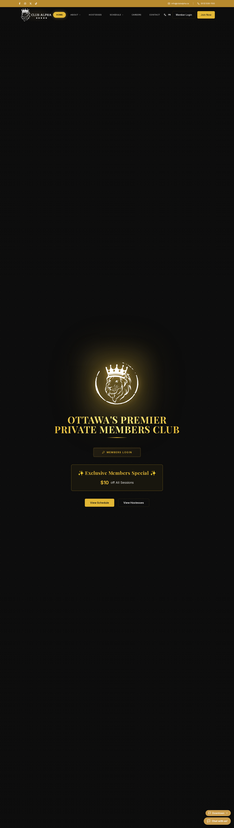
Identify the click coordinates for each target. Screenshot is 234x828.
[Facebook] (19, 3)
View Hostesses (133, 502)
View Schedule (99, 502)
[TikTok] (36, 3)
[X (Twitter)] (30, 3)
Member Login (184, 14)
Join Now (206, 14)
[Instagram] (25, 3)
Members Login (117, 452)
